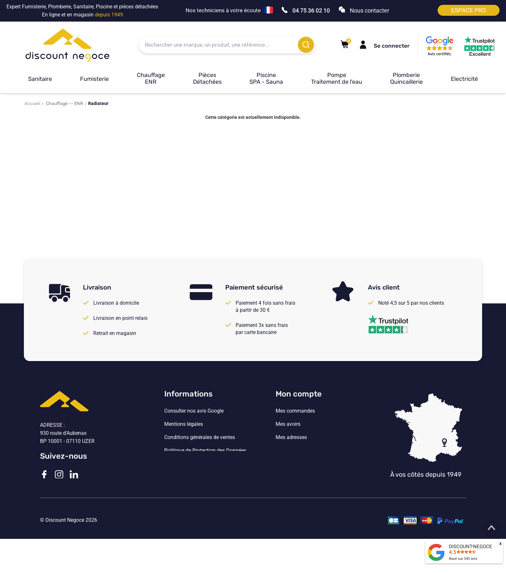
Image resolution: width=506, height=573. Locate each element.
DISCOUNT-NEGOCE (470, 546)
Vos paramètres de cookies (195, 464)
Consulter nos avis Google (194, 411)
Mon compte (299, 393)
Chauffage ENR (151, 78)
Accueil (32, 103)
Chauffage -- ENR (64, 103)
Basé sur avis (463, 559)
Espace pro (468, 10)
